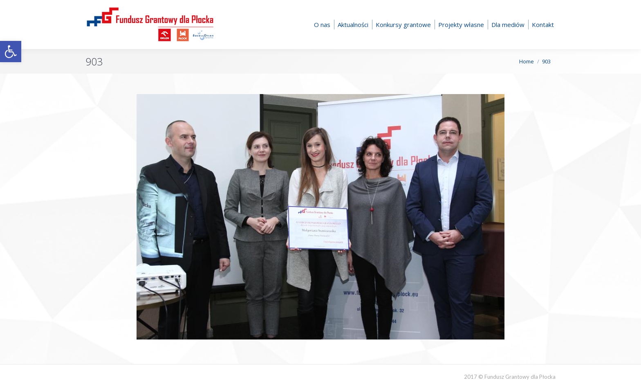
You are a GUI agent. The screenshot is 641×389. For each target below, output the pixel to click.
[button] (10, 51)
